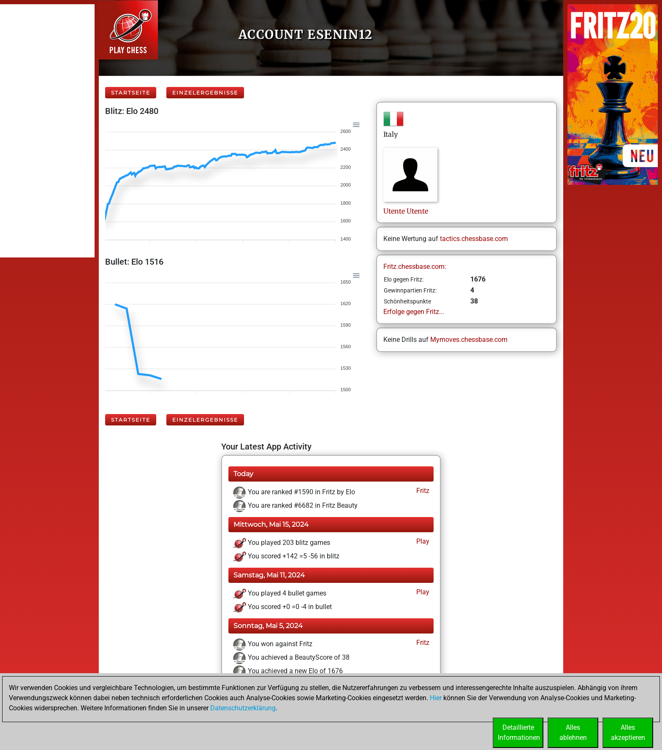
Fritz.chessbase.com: (414, 267)
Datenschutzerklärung (243, 708)
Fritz (422, 491)
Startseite (130, 92)
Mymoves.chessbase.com (468, 340)
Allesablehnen (573, 732)
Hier (436, 698)
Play (422, 541)
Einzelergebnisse (205, 92)
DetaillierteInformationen (519, 732)
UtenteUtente (405, 211)
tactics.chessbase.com (474, 239)
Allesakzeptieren (628, 732)
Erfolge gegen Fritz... (413, 312)
